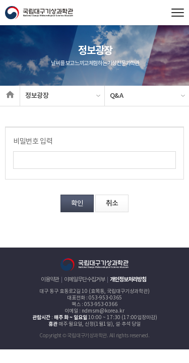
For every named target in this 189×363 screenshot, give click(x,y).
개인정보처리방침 (128, 279)
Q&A (116, 96)
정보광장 (37, 96)
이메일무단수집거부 (84, 279)
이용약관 (50, 279)
